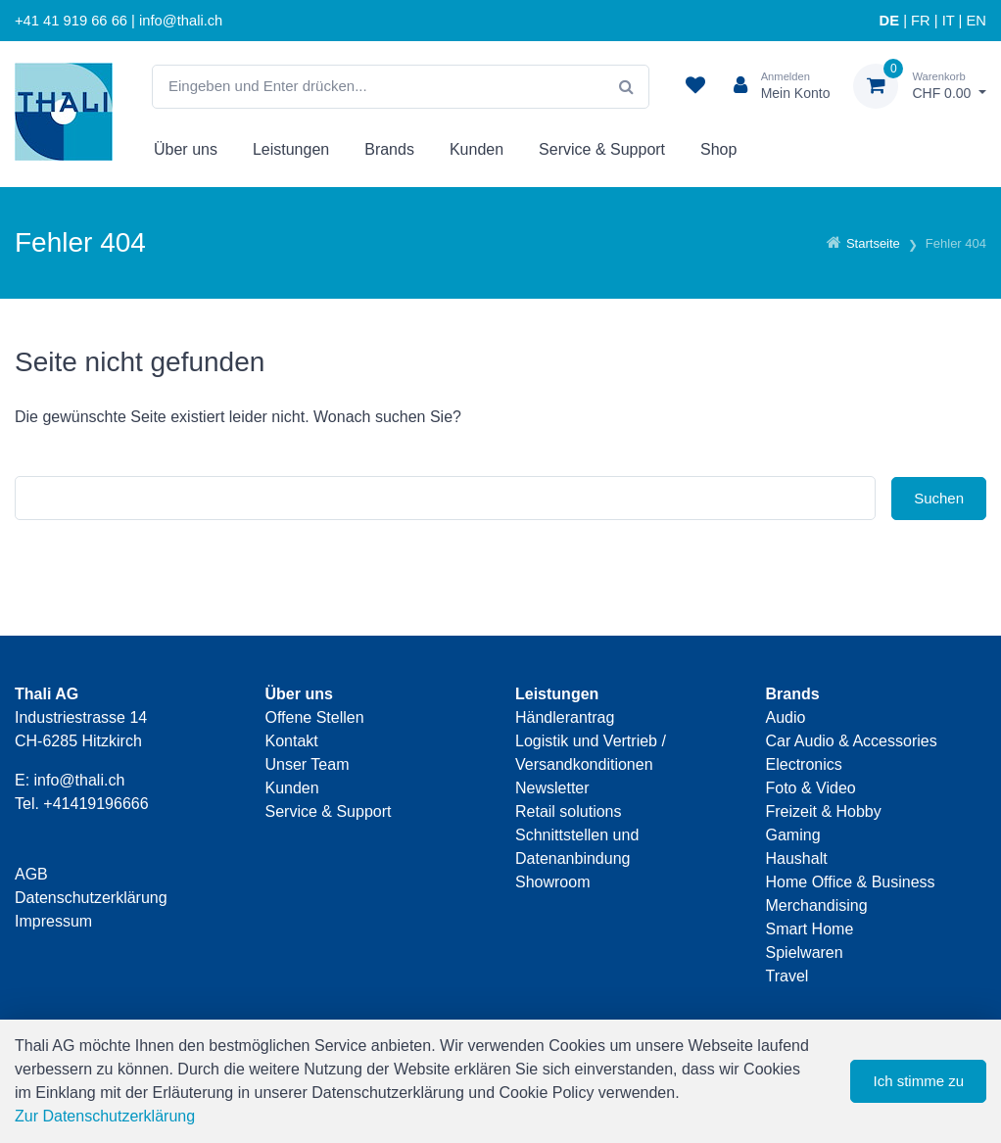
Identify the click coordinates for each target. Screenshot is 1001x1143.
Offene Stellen (314, 717)
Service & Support (602, 149)
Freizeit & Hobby (824, 811)
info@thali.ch (79, 780)
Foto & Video (811, 788)
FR (920, 20)
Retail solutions (568, 811)
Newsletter (552, 788)
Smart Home (810, 929)
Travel (787, 976)
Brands (389, 149)
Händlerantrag (564, 717)
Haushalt (797, 858)
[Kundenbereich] (774, 86)
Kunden (476, 149)
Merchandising (817, 905)
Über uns (185, 149)
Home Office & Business (850, 882)
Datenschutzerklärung (91, 897)
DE (889, 20)
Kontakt (291, 741)
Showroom (552, 882)
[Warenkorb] (919, 86)
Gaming (793, 835)
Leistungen (291, 149)
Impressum (53, 921)
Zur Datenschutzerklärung (105, 1116)
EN (976, 20)
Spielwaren (804, 952)
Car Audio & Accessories (851, 741)
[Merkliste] (695, 86)
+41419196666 (95, 803)
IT (948, 20)
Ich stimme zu (918, 1080)
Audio (786, 717)
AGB (31, 874)
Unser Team (307, 764)
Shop (718, 149)
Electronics (804, 764)
